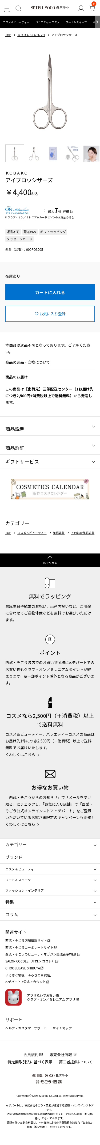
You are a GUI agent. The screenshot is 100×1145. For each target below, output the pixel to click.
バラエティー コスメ (47, 22)
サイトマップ (62, 1028)
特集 (9, 901)
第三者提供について (76, 1061)
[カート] (92, 8)
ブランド (13, 857)
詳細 (66, 211)
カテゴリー (16, 844)
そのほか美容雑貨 (82, 532)
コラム (11, 914)
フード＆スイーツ (76, 22)
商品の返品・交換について (27, 362)
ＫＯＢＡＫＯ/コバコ (31, 35)
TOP (8, 35)
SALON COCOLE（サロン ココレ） (30, 961)
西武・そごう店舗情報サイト (26, 940)
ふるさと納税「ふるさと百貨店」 (29, 975)
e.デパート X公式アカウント (25, 981)
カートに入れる (50, 292)
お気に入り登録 (52, 313)
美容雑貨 (59, 532)
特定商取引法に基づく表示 (29, 1061)
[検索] (18, 8)
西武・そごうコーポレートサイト (29, 947)
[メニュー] (6, 8)
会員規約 (30, 1054)
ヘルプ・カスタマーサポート (26, 1028)
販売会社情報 (61, 1054)
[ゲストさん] (81, 8)
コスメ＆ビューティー (16, 22)
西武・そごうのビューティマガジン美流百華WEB (41, 954)
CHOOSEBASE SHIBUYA (22, 968)
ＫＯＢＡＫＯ (16, 173)
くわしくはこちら (20, 754)
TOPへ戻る (49, 563)
